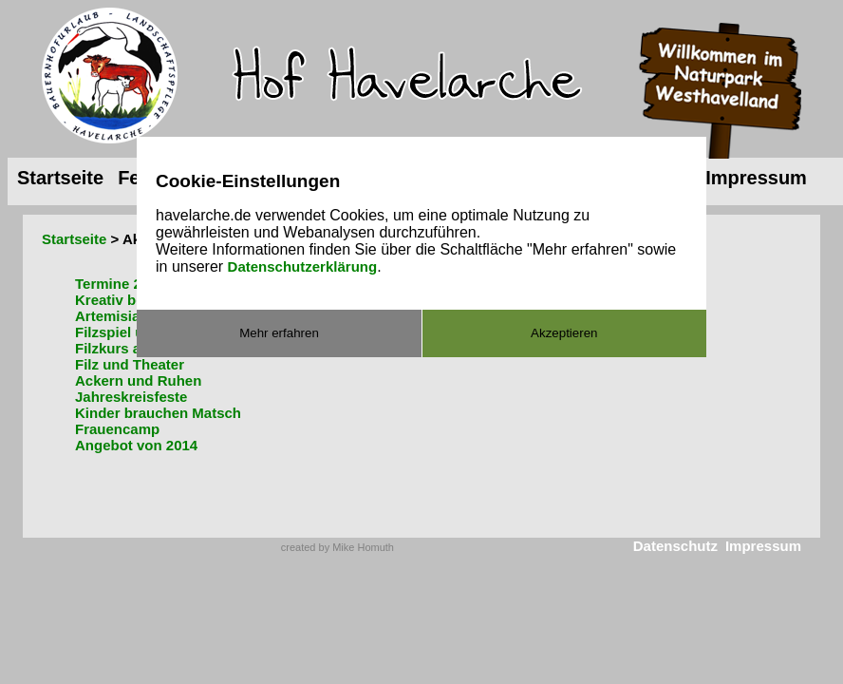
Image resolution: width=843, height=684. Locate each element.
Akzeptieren (564, 333)
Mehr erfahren (279, 333)
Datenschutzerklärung (303, 266)
